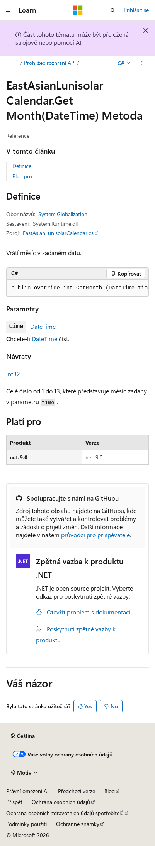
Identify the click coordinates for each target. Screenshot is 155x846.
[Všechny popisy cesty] (13, 63)
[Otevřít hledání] (113, 10)
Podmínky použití (26, 823)
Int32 (13, 374)
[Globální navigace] (7, 10)
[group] (77, 288)
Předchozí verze (76, 791)
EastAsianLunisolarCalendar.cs (58, 233)
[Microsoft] (78, 10)
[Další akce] (142, 63)
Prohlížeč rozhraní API (50, 62)
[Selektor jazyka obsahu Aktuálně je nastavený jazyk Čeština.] (22, 736)
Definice (21, 165)
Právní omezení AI (27, 791)
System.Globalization (62, 214)
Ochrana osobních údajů (61, 801)
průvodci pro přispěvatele (95, 535)
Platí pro (22, 176)
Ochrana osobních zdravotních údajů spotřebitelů (65, 813)
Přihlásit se (136, 10)
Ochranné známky (77, 823)
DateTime (43, 326)
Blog (109, 791)
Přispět (14, 801)
